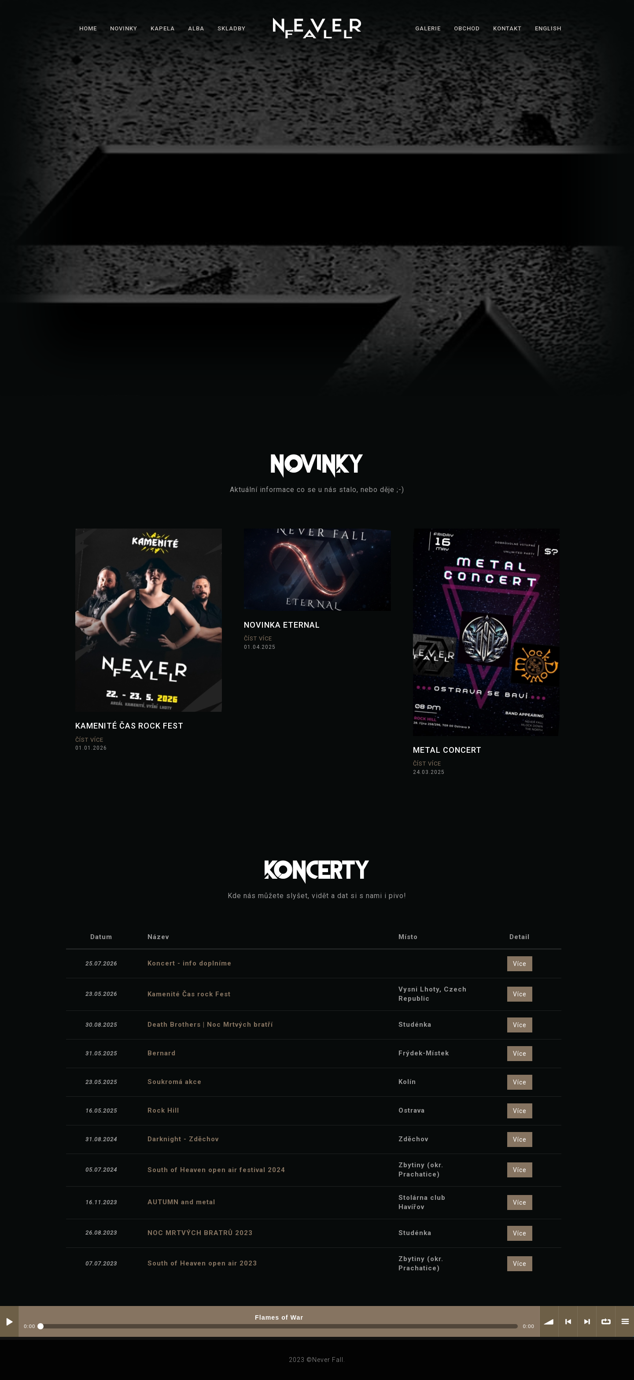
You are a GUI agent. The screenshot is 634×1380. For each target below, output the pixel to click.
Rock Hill (163, 1110)
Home (88, 28)
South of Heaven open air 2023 (202, 1263)
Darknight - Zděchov (183, 1139)
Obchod (467, 28)
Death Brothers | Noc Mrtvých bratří (210, 1025)
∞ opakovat (606, 1321)
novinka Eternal (282, 624)
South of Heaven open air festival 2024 (216, 1170)
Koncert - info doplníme (189, 963)
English (548, 28)
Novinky (123, 28)
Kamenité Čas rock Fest (189, 994)
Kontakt (507, 28)
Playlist (625, 1321)
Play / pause (9, 1321)
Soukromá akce (174, 1082)
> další (587, 1321)
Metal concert (447, 750)
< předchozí (568, 1321)
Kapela (163, 28)
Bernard (161, 1053)
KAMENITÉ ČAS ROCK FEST (129, 725)
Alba (196, 28)
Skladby (231, 28)
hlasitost (549, 1321)
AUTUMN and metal (181, 1202)
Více (520, 963)
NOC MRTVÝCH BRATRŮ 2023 (200, 1233)
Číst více (89, 739)
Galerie (428, 28)
